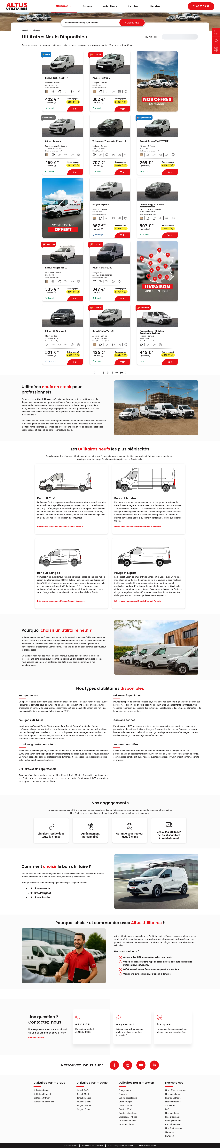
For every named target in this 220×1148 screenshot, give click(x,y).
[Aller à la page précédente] (94, 372)
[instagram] (127, 1065)
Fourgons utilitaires (31, 720)
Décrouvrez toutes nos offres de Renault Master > (137, 526)
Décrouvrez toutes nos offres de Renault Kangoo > (61, 601)
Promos (87, 6)
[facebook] (114, 1065)
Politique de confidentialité (92, 1146)
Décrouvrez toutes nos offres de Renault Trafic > (60, 526)
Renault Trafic (82, 1090)
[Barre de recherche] (103, 22)
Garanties (169, 1132)
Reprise (155, 6)
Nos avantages (172, 1113)
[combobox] (103, 22)
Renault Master (83, 1094)
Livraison (133, 6)
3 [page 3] (108, 372)
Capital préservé (172, 1124)
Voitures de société (125, 744)
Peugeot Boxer (83, 1109)
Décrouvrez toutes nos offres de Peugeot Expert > (137, 601)
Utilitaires (63, 6)
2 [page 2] (103, 372)
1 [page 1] (99, 372)
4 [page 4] (112, 372)
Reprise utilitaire (173, 1098)
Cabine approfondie (128, 1098)
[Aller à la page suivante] (125, 372)
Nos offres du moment (176, 1090)
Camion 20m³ (125, 1109)
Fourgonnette (125, 1090)
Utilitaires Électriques (44, 1101)
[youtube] (140, 1065)
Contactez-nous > (36, 1037)
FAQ (167, 1109)
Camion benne (125, 1105)
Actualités (170, 1105)
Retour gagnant (172, 1117)
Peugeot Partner (83, 1105)
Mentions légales (70, 1146)
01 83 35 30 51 (201, 6)
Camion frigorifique (128, 1113)
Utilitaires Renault (42, 1090)
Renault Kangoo (83, 1098)
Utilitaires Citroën (42, 1098)
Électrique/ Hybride (128, 1117)
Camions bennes (124, 720)
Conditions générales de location (120, 1146)
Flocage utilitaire (173, 1120)
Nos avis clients (172, 1094)
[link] (25, 30)
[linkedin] (154, 1065)
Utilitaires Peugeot (42, 1094)
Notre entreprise (173, 1101)
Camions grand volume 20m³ (37, 744)
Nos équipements (173, 1128)
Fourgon (123, 1094)
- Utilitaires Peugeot (38, 893)
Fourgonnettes (28, 695)
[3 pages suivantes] (116, 372)
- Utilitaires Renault (38, 888)
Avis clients (110, 6)
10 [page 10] (121, 372)
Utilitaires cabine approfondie (37, 769)
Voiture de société (127, 1120)
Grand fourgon (125, 1101)
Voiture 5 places (126, 1124)
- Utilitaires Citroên (38, 897)
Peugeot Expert (83, 1101)
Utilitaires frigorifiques (127, 695)
